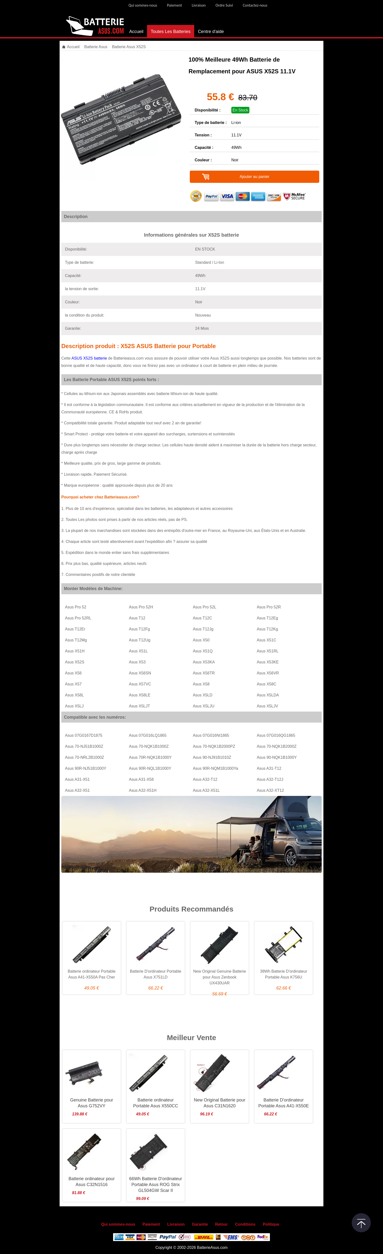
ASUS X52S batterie (89, 358)
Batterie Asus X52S (129, 47)
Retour (221, 1224)
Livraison (199, 5)
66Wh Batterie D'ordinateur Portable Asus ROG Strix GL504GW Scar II (155, 1184)
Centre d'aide (211, 31)
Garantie (200, 1224)
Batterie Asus (96, 47)
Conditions (245, 1224)
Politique (271, 1224)
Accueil (136, 31)
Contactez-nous (255, 5)
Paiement (174, 5)
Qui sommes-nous (142, 5)
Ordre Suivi (224, 5)
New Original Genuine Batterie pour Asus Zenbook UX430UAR (219, 977)
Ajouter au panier (254, 177)
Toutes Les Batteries (171, 31)
